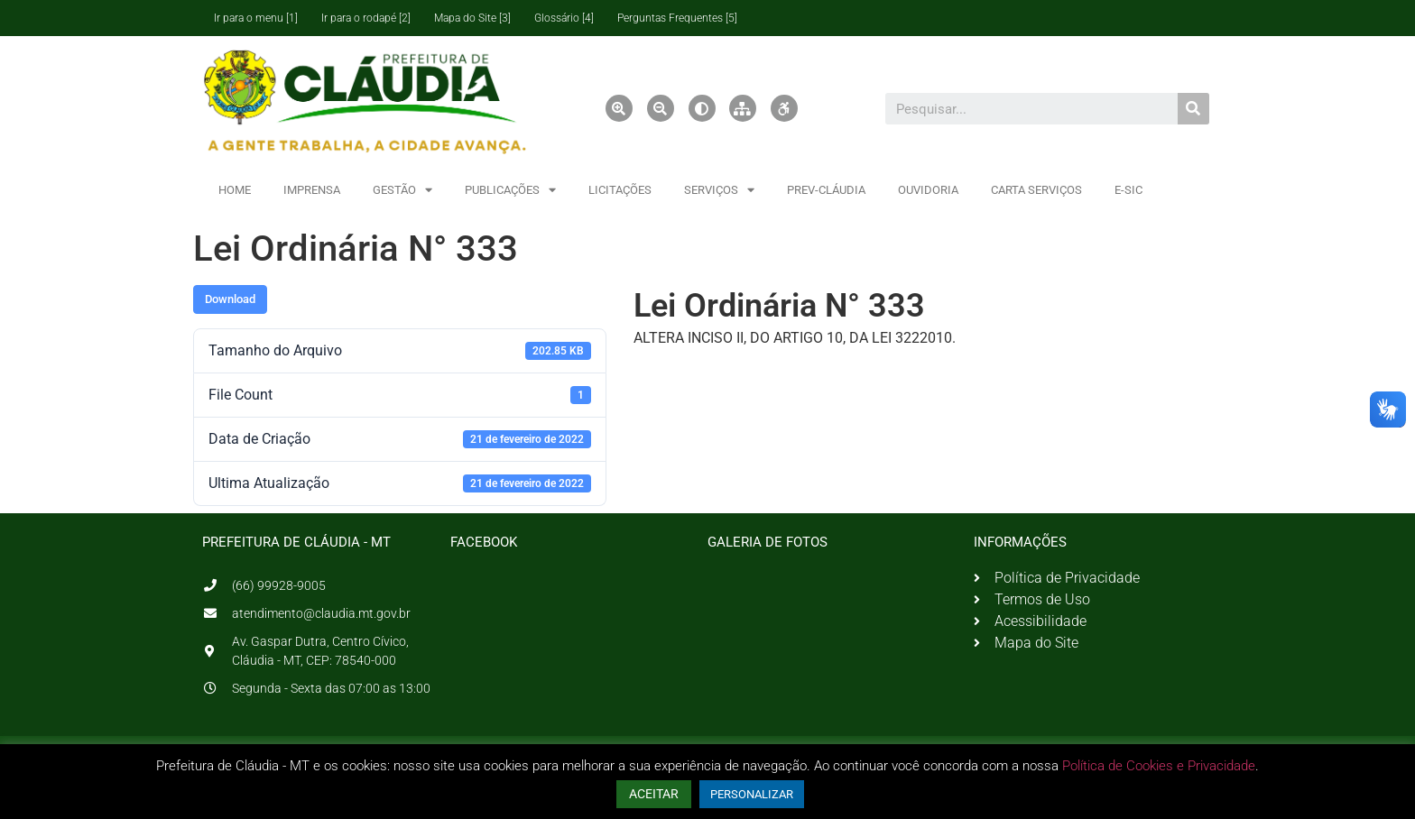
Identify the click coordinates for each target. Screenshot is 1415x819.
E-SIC (1128, 190)
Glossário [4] (564, 18)
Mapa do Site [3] (472, 18)
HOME (234, 190)
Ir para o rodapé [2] (366, 18)
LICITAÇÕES (620, 190)
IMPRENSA (311, 190)
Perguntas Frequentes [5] (677, 18)
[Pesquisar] (1193, 108)
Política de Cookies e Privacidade (1158, 766)
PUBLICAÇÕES (510, 190)
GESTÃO (402, 190)
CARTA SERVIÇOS (1036, 190)
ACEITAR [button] (654, 794)
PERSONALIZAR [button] (751, 794)
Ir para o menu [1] (256, 18)
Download (230, 299)
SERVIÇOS (719, 190)
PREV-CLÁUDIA (826, 190)
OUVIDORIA (928, 190)
